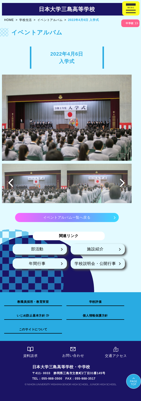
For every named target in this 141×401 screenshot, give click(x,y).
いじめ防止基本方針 (33, 315)
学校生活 (25, 20)
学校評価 (95, 302)
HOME (9, 20)
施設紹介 (95, 249)
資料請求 (30, 352)
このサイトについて (33, 329)
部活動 (37, 249)
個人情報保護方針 (95, 315)
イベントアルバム (49, 20)
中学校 (130, 23)
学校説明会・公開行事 (95, 263)
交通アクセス (116, 352)
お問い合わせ (73, 352)
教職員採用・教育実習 (33, 302)
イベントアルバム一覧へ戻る (67, 217)
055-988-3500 (51, 378)
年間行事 (37, 263)
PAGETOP (133, 381)
